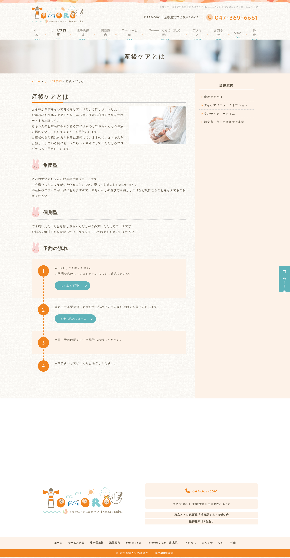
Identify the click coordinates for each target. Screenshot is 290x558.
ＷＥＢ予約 (284, 279)
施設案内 (108, 31)
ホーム (39, 31)
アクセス (199, 31)
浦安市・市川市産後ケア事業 (224, 122)
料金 (252, 31)
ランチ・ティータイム (219, 113)
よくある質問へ (71, 285)
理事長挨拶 (86, 31)
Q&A (237, 31)
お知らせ (219, 31)
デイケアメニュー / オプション (226, 105)
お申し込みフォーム (75, 319)
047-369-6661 (201, 491)
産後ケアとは (213, 97)
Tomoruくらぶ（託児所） (166, 31)
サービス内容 (61, 31)
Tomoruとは (131, 31)
